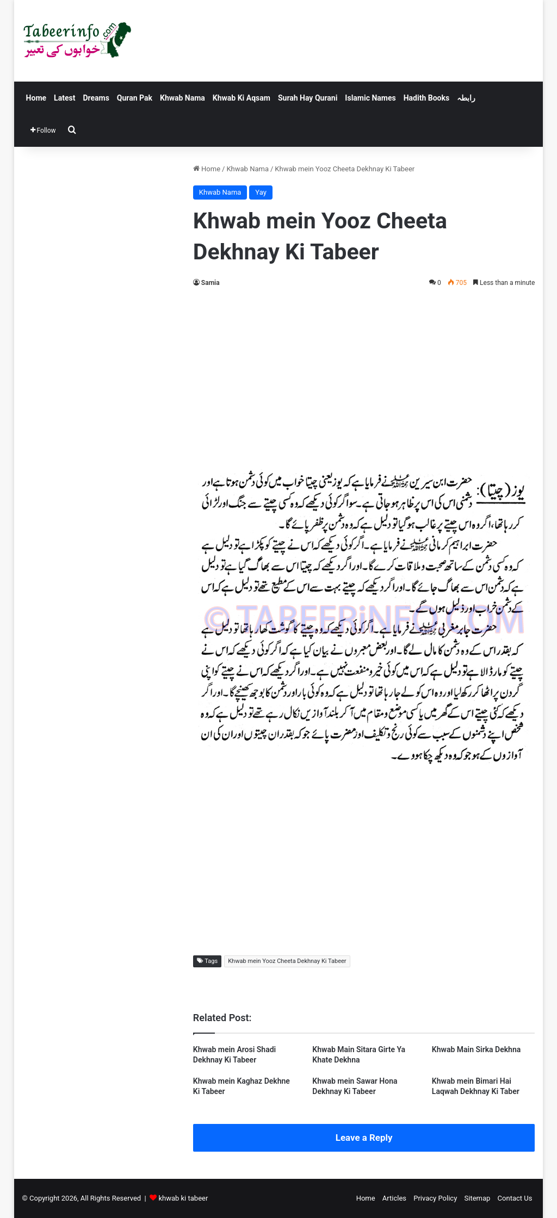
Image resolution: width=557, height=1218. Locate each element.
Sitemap (478, 1198)
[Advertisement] (364, 376)
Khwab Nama (182, 98)
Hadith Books (426, 98)
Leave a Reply (364, 1137)
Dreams (96, 98)
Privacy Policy (435, 1198)
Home (36, 98)
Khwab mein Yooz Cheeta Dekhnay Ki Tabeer (287, 961)
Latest (64, 98)
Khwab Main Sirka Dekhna (476, 1049)
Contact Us (515, 1198)
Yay (260, 192)
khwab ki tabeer (183, 1198)
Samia (210, 283)
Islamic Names (370, 98)
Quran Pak (134, 98)
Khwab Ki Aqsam (241, 98)
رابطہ (466, 98)
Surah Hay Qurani (307, 98)
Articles (394, 1198)
